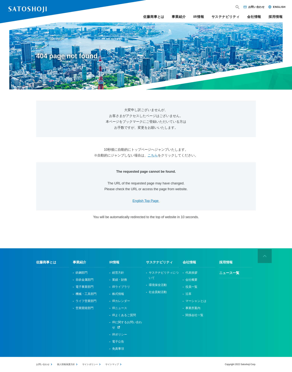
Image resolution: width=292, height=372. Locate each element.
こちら (153, 155)
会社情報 (254, 17)
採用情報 (276, 17)
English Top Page (146, 201)
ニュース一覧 (229, 273)
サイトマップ (112, 364)
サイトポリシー (90, 364)
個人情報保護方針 (66, 364)
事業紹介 (179, 17)
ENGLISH (279, 6)
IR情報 (198, 17)
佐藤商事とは (153, 17)
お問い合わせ (256, 6)
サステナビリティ (226, 17)
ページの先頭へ (265, 256)
